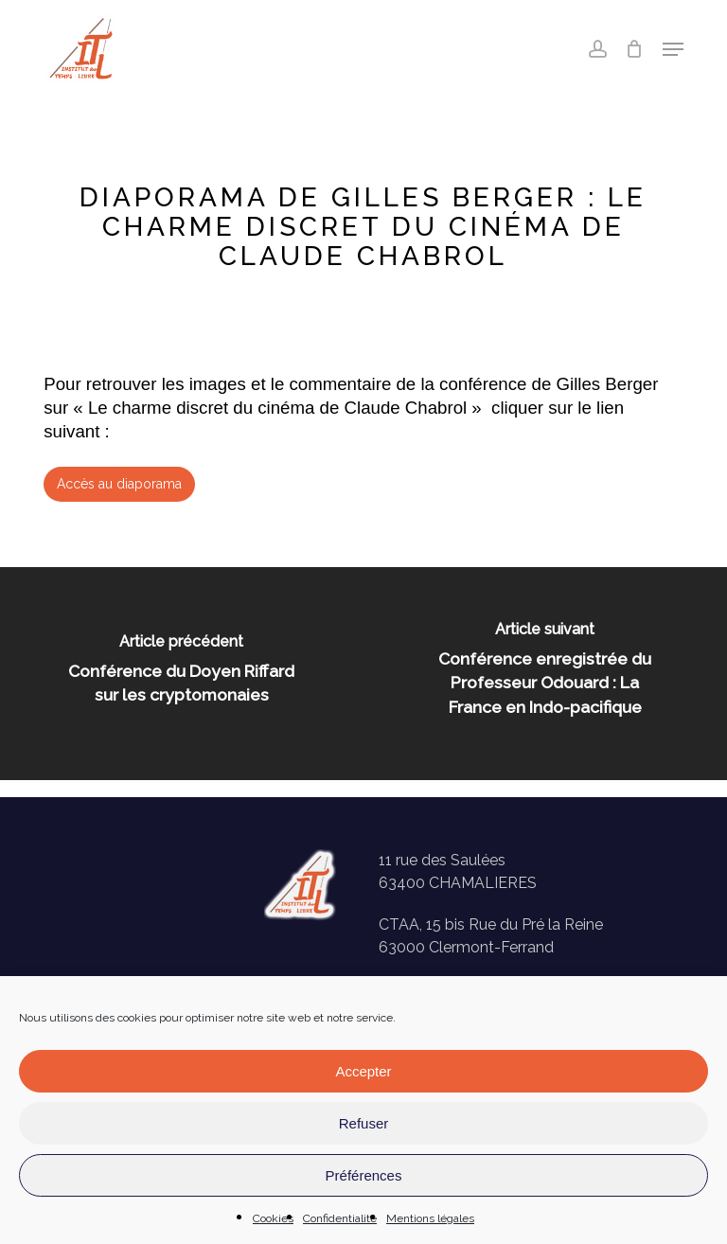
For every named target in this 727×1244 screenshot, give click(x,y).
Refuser (364, 1123)
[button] (673, 49)
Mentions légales (430, 1218)
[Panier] (634, 49)
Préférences (364, 1175)
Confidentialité (340, 1218)
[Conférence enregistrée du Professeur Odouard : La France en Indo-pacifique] (545, 673)
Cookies (273, 1218)
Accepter (363, 1071)
